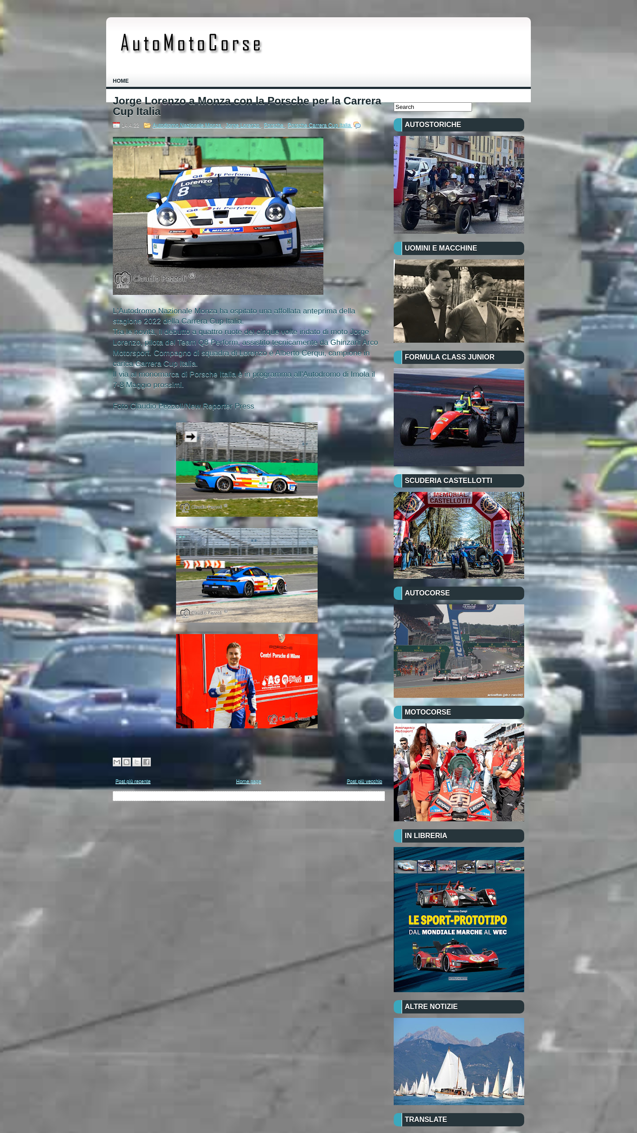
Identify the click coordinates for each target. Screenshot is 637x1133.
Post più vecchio (364, 781)
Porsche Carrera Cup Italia (320, 125)
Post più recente (133, 781)
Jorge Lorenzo (243, 125)
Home (121, 81)
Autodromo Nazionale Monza (188, 125)
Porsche (274, 125)
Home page (248, 781)
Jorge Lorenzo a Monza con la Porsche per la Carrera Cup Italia (247, 106)
